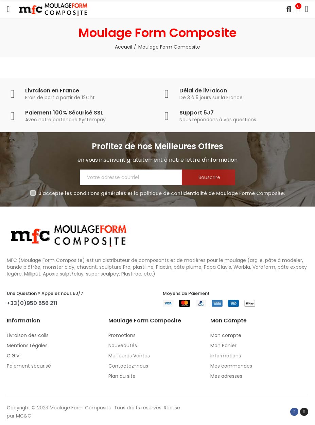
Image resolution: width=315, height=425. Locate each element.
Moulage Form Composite (80, 407)
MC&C (23, 415)
